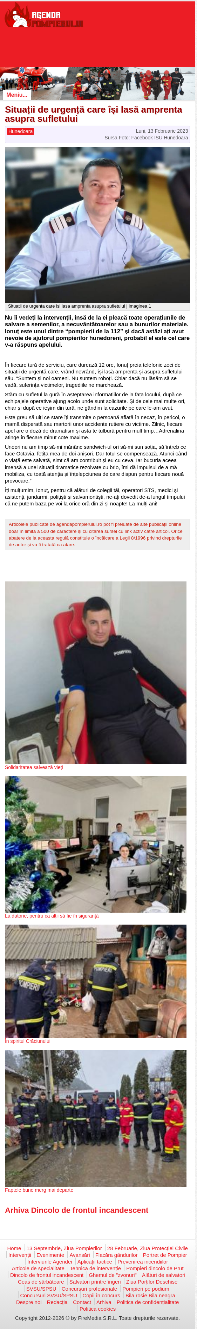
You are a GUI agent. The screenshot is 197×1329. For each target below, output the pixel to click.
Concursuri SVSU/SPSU (48, 1295)
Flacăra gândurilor (116, 1255)
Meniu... (16, 95)
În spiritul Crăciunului (27, 1041)
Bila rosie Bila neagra (150, 1295)
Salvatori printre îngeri (95, 1282)
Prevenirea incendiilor (142, 1262)
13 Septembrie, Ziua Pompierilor (64, 1248)
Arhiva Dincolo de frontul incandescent (77, 1210)
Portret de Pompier (165, 1255)
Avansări (79, 1255)
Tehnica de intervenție (95, 1268)
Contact (82, 1302)
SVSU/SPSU (41, 1289)
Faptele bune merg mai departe (39, 1190)
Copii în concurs (101, 1295)
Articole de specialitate (38, 1268)
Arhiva (103, 1302)
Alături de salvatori (163, 1275)
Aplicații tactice (94, 1262)
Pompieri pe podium (145, 1289)
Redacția (57, 1302)
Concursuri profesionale (89, 1289)
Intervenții (19, 1255)
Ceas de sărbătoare (41, 1282)
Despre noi (29, 1302)
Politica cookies (98, 1309)
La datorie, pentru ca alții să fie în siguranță (52, 916)
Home (14, 1248)
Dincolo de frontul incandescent (46, 1275)
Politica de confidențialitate (148, 1302)
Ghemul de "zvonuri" (113, 1275)
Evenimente (50, 1255)
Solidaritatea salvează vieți (34, 767)
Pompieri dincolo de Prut (154, 1268)
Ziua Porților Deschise (152, 1282)
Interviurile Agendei (49, 1262)
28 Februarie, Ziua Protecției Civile (147, 1248)
